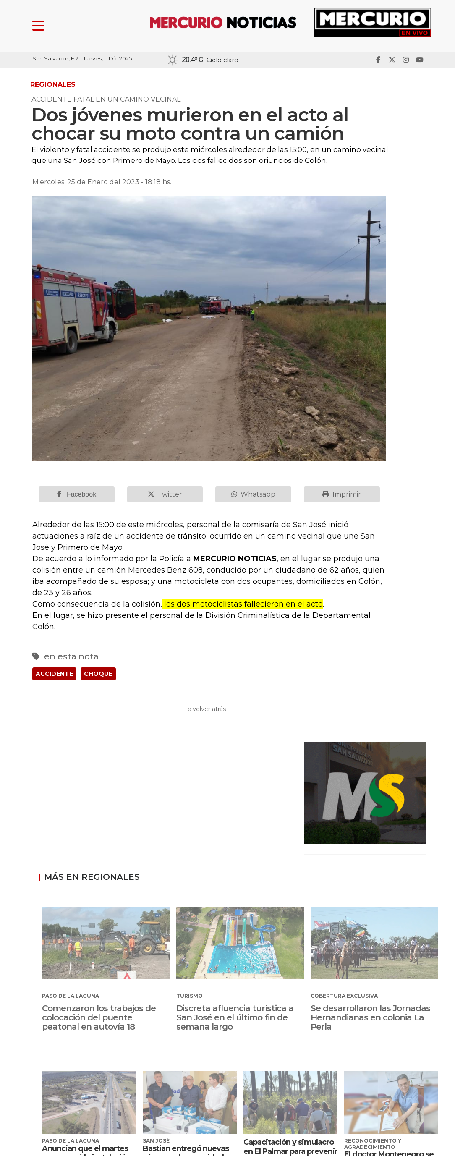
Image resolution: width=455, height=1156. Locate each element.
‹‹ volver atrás (207, 709)
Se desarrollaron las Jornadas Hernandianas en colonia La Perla (370, 1017)
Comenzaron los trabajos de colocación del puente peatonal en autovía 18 (99, 1017)
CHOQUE (98, 673)
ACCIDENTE (54, 673)
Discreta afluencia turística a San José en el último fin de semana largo (234, 1017)
